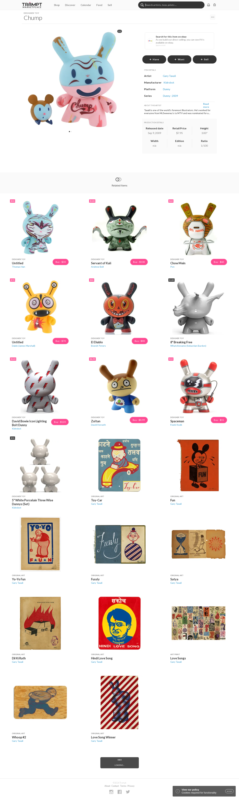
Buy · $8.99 (138, 420)
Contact (115, 786)
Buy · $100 (139, 262)
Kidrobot (16, 428)
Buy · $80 (140, 341)
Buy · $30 (60, 262)
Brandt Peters (98, 345)
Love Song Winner (103, 737)
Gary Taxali (96, 503)
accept (229, 791)
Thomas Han (18, 266)
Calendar (86, 4)
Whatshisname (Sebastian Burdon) (188, 345)
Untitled (17, 263)
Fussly (95, 579)
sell (205, 59)
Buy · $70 (60, 341)
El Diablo (97, 342)
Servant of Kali (101, 263)
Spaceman (177, 421)
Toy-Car (96, 500)
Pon (172, 266)
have (154, 59)
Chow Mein (177, 263)
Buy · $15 (219, 420)
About (107, 786)
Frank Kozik (176, 424)
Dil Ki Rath (19, 658)
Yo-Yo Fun (19, 579)
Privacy (131, 786)
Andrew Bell (97, 266)
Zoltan (95, 421)
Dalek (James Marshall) (23, 345)
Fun (172, 500)
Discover (70, 4)
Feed (99, 4)
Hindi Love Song (102, 658)
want (179, 59)
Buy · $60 (219, 262)
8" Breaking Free (181, 342)
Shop (57, 4)
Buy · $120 (59, 422)
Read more (206, 105)
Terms (123, 786)
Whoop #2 (19, 737)
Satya (174, 579)
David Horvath (98, 424)
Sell (110, 4)
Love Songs (178, 658)
